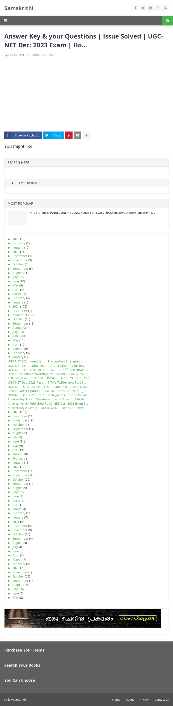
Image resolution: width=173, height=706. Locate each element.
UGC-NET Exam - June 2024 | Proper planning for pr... (46, 366)
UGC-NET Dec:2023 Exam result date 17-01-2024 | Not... (48, 387)
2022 (15, 467)
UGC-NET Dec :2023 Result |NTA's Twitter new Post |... (47, 382)
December (19, 256)
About (130, 699)
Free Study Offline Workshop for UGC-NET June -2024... (47, 374)
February (18, 243)
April (15, 290)
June (15, 281)
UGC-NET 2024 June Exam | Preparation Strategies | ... (47, 361)
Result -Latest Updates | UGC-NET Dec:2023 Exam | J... (47, 391)
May (15, 285)
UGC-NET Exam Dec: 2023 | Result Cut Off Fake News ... (47, 370)
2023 (15, 412)
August (17, 273)
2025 (15, 252)
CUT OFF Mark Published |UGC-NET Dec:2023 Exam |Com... (50, 378)
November (19, 260)
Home (116, 699)
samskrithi (20, 699)
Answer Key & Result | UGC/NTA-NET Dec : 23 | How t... (47, 408)
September (20, 268)
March (17, 294)
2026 (15, 239)
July (15, 277)
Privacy (144, 699)
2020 (15, 568)
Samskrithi (18, 8)
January (17, 247)
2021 (15, 522)
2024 (15, 306)
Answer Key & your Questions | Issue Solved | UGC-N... (47, 399)
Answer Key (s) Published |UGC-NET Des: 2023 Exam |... (48, 403)
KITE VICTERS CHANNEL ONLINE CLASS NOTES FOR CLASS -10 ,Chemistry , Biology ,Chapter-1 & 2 (92, 213)
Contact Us (162, 699)
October (18, 264)
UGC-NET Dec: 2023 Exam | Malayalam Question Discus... (49, 395)
